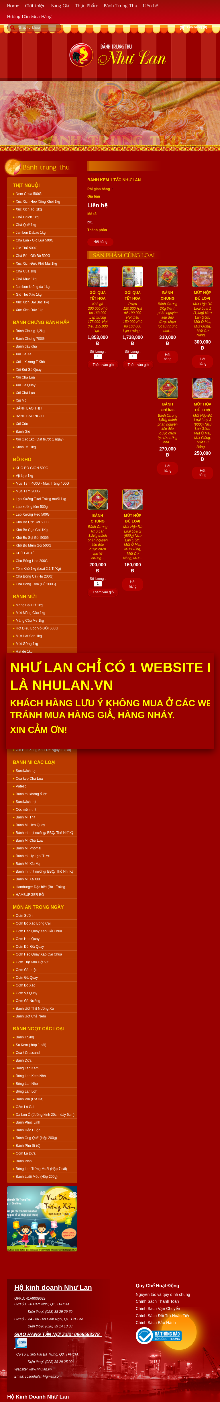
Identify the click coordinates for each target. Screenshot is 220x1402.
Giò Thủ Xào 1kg (29, 295)
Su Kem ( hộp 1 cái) (31, 1045)
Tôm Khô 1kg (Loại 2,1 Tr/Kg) (38, 569)
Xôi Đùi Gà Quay (29, 370)
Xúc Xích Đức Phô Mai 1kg (36, 264)
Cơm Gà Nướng (28, 1001)
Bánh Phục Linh (28, 1122)
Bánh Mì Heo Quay (30, 825)
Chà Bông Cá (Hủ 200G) (35, 576)
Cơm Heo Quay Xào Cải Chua (39, 931)
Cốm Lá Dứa (26, 1153)
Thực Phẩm (86, 5)
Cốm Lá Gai (25, 1107)
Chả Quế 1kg (26, 225)
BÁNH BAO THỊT (29, 408)
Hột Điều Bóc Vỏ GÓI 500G (37, 628)
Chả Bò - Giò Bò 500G (33, 256)
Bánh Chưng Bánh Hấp (41, 322)
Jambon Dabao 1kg (31, 233)
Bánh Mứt (25, 596)
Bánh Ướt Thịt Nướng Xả (35, 1009)
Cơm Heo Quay (28, 939)
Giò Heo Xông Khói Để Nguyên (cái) (43, 750)
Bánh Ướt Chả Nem (31, 1016)
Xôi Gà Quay (26, 385)
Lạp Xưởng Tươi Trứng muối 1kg (41, 499)
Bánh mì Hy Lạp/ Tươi (33, 856)
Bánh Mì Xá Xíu (28, 879)
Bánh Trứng (25, 1037)
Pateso (21, 786)
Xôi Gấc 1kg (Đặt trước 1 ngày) (40, 439)
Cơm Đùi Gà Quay (30, 947)
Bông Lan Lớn (26, 1091)
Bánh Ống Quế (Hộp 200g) (36, 1138)
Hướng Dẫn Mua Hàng (29, 16)
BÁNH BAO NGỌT (30, 416)
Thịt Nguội (26, 185)
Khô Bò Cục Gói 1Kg (32, 530)
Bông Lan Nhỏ (27, 1084)
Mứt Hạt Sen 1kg (29, 636)
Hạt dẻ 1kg (24, 652)
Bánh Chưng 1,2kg (30, 331)
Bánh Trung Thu (120, 5)
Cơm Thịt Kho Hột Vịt (32, 962)
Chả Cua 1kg (26, 271)
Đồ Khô (22, 459)
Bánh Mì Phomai (28, 848)
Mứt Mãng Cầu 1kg (30, 613)
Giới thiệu (35, 5)
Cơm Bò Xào (25, 985)
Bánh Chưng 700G (30, 339)
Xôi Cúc (22, 424)
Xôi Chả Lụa (25, 377)
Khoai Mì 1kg (26, 447)
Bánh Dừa (24, 1060)
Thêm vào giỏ (103, 365)
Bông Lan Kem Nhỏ (31, 1076)
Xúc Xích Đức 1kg (30, 310)
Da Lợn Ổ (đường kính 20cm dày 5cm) (45, 1115)
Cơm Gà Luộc (26, 970)
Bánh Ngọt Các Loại (38, 1028)
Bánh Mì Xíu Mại (28, 864)
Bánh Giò (23, 432)
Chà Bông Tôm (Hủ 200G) (36, 584)
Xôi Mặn (22, 401)
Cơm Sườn (24, 916)
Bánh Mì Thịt (25, 817)
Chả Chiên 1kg (27, 217)
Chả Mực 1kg (26, 279)
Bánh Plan (24, 1161)
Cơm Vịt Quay (26, 993)
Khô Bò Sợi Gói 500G (32, 538)
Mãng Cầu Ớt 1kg (29, 605)
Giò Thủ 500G (26, 248)
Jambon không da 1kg (33, 287)
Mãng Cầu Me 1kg (30, 621)
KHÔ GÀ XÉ (25, 553)
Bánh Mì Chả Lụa (29, 841)
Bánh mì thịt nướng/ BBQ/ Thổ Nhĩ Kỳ (45, 833)
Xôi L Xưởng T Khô (30, 362)
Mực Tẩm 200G (28, 491)
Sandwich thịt (26, 802)
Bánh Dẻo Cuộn (28, 1130)
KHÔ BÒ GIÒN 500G (32, 468)
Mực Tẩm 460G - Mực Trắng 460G (42, 483)
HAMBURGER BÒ (30, 895)
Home (13, 5)
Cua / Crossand (28, 1053)
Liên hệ (150, 5)
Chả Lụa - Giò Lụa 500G (35, 240)
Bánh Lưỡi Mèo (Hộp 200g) (37, 1177)
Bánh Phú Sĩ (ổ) (28, 1146)
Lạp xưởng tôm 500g (32, 507)
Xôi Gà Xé (24, 354)
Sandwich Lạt (26, 771)
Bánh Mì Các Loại (34, 762)
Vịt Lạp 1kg (24, 476)
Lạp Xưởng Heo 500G (33, 514)
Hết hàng (100, 242)
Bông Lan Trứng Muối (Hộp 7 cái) (41, 1169)
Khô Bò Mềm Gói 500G (33, 545)
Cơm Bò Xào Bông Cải (33, 923)
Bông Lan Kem (27, 1068)
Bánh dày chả (26, 346)
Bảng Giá (60, 5)
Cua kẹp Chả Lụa (29, 779)
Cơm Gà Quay (27, 978)
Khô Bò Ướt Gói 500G (32, 522)
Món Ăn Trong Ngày (38, 907)
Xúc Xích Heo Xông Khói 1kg (38, 202)
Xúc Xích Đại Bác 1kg (32, 302)
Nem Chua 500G (29, 194)
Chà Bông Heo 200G (32, 561)
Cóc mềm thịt (26, 810)
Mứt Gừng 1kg (27, 644)
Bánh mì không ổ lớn (32, 794)
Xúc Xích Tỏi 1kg (29, 209)
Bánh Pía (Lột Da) (29, 1099)
